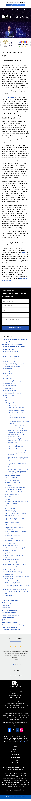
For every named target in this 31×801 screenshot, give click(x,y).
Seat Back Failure (11, 508)
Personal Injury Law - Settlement (14, 354)
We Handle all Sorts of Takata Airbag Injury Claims (18, 422)
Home (5, 10)
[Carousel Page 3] (15, 664)
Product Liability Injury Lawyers (15, 398)
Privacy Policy (15, 757)
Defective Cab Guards (12, 480)
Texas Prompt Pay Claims (9, 627)
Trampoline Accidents (12, 522)
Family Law (5, 605)
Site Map (15, 760)
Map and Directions (15, 702)
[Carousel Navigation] (15, 664)
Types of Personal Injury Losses (14, 562)
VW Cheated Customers (13, 536)
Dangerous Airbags (13, 415)
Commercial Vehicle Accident (11, 630)
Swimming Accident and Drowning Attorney (14, 556)
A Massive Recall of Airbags (15, 412)
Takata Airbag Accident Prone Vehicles (16, 418)
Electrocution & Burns (11, 383)
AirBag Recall (10, 403)
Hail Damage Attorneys (9, 612)
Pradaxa (8, 506)
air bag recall (9, 97)
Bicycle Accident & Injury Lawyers (14, 364)
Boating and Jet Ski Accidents (13, 366)
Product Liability (9, 395)
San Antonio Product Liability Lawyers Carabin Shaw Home (15, 17)
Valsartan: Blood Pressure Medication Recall (17, 532)
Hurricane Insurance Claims (10, 615)
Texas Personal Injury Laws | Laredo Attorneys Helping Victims (15, 582)
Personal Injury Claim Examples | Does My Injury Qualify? (17, 577)
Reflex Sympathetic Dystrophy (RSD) (15, 548)
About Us (15, 749)
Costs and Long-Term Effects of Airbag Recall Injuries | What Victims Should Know (18, 465)
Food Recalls (9, 485)
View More (15, 670)
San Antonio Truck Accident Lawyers (13, 344)
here (13, 245)
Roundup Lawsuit (11, 543)
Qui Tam (4, 620)
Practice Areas (7, 336)
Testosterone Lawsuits (12, 515)
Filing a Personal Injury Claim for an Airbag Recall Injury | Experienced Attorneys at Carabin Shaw (18, 471)
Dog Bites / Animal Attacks (12, 376)
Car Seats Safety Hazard (13, 478)
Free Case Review (8, 291)
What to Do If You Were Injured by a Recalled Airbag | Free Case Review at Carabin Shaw (18, 452)
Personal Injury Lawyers (11, 569)
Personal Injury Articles (11, 567)
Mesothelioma (9, 388)
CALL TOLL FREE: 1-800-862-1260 (12, 60)
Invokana (8, 497)
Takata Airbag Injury (12, 511)
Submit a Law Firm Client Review (15, 675)
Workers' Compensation (9, 603)
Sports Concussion (10, 553)
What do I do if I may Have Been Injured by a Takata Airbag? (17, 427)
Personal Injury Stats (11, 359)
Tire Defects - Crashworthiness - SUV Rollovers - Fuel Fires (16, 519)
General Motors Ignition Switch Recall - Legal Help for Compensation (17, 488)
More (25, 10)
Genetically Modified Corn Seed (15, 492)
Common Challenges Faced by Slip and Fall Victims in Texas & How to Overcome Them (16, 591)
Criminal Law (6, 608)
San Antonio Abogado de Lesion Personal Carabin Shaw (15, 724)
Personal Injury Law (8, 349)
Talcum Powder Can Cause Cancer (16, 513)
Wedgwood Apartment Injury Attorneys (16, 564)
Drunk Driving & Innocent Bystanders (15, 381)
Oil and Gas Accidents (11, 390)
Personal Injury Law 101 (11, 351)
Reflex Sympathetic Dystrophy (13, 572)
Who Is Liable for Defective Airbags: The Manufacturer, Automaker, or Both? (18, 459)
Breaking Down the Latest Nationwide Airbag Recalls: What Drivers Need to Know (17, 434)
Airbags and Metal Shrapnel (16, 410)
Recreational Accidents (11, 545)
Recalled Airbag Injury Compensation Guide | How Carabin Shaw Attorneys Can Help (18, 446)
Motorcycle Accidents (8, 342)
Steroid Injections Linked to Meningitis (14, 625)
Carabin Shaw (21, 790)
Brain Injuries (8, 368)
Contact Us (15, 10)
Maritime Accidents (8, 617)
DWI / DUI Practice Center (9, 610)
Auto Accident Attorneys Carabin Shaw (14, 722)
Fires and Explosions (10, 386)
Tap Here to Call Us (15, 5)
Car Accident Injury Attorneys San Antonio (15, 339)
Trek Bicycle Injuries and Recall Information (15, 528)
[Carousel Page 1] (11, 664)
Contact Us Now (15, 328)
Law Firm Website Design (15, 797)
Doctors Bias (8, 378)
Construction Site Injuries (10, 600)
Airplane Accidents (10, 361)
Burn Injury (8, 371)
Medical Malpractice (8, 595)
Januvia (8, 499)
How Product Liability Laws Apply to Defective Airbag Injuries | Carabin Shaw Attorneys (18, 440)
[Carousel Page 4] (18, 664)
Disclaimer (15, 754)
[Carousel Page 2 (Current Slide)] (13, 664)
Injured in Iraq (9, 574)
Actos (7, 400)
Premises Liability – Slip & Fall (13, 393)
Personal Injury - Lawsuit (12, 356)
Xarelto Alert (9, 538)
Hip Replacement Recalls (13, 494)
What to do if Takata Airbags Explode (18, 430)
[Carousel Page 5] (20, 664)
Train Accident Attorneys (12, 559)
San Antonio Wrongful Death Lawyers (13, 347)
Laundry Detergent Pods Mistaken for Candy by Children (17, 502)
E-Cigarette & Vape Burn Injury (15, 540)
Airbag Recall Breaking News (16, 408)
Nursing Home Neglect (9, 598)
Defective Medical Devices (13, 483)
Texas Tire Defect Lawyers (13, 475)
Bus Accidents (9, 373)
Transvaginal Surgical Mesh (14, 525)
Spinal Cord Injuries (10, 550)
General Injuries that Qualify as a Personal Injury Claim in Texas (17, 586)
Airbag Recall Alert (13, 405)
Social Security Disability (9, 622)
